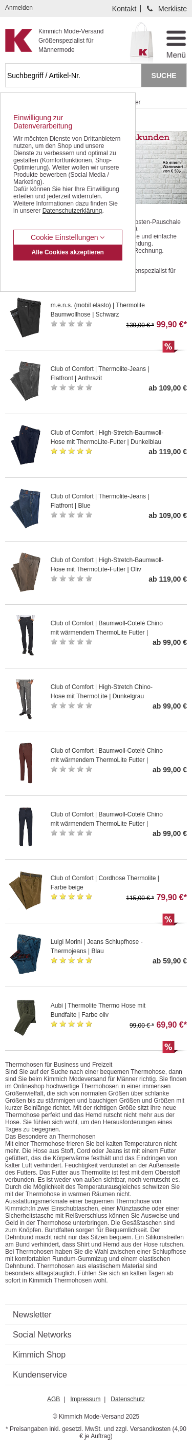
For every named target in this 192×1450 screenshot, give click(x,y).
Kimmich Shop (39, 1354)
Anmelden (19, 7)
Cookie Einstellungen (67, 237)
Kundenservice (40, 1374)
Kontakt (124, 8)
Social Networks (42, 1334)
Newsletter (32, 1314)
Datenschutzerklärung (72, 210)
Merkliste (172, 8)
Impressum (85, 1399)
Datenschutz (128, 1399)
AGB (53, 1399)
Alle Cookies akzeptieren (68, 252)
